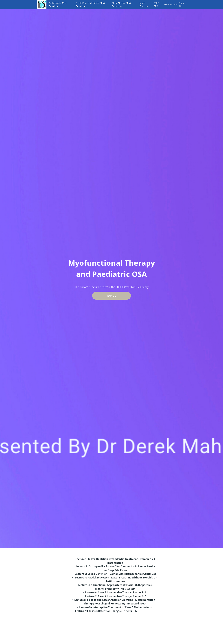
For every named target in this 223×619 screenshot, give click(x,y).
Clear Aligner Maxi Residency (121, 5)
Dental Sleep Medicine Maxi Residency (90, 5)
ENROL (111, 295)
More (168, 4)
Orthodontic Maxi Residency (58, 5)
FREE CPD (156, 5)
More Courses (144, 5)
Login (175, 4)
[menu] (116, 5)
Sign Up (181, 5)
